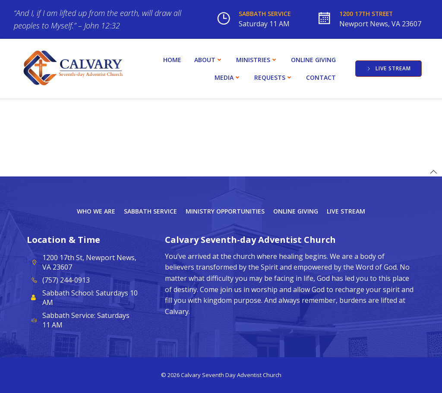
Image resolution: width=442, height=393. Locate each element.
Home (172, 60)
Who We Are (96, 211)
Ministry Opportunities (225, 211)
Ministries (257, 60)
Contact (321, 77)
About (208, 60)
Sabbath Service (150, 211)
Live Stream (346, 211)
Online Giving (313, 60)
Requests (273, 77)
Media (228, 77)
